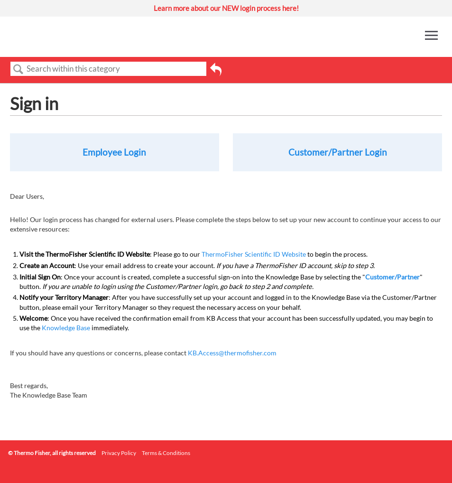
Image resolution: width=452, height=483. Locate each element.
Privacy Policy (118, 452)
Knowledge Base (66, 328)
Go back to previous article (215, 72)
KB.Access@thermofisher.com (232, 353)
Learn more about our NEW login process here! (226, 8)
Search (18, 69)
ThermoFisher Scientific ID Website (254, 254)
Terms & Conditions (166, 452)
